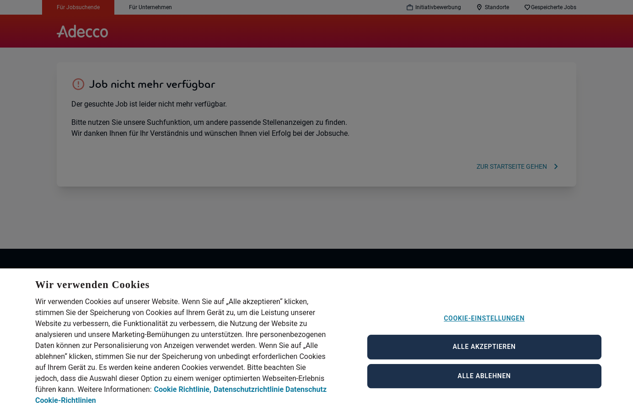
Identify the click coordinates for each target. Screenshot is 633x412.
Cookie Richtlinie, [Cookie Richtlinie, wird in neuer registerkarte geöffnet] (182, 395)
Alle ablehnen (484, 381)
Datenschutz (306, 395)
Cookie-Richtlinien (65, 406)
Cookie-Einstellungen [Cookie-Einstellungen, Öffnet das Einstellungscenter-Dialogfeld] (484, 324)
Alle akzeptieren (484, 353)
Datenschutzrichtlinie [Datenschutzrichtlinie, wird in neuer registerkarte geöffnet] (249, 395)
